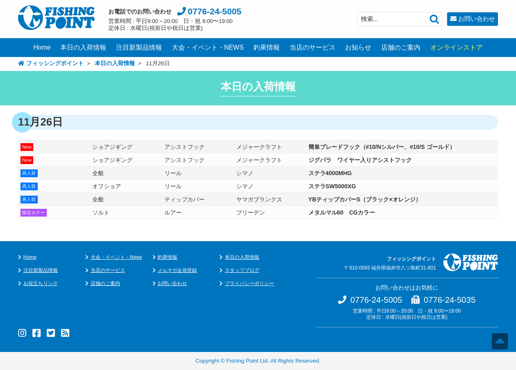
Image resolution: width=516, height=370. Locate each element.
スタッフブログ (242, 270)
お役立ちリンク (40, 283)
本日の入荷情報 (83, 47)
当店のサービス (313, 47)
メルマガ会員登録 (177, 270)
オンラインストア (456, 47)
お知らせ (358, 47)
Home (41, 47)
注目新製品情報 (139, 47)
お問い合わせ (476, 18)
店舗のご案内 (400, 47)
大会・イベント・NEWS (208, 47)
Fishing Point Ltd (247, 361)
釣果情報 (266, 47)
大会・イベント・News (116, 257)
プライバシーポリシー (249, 283)
